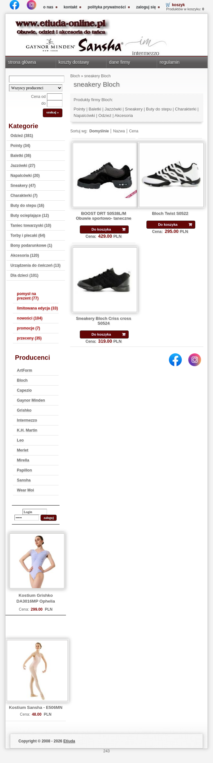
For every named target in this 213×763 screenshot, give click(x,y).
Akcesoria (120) (25, 255)
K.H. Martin (27, 430)
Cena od (38, 96)
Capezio (24, 390)
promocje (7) (28, 328)
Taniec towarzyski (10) (31, 225)
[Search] (36, 79)
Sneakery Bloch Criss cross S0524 (103, 321)
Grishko (24, 410)
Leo (20, 440)
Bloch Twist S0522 (170, 213)
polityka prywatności (107, 7)
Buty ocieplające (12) (30, 215)
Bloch (22, 380)
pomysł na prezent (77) (28, 295)
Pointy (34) (20, 145)
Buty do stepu (158, 109)
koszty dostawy (74, 62)
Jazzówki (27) (23, 165)
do (44, 103)
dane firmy (119, 62)
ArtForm (24, 370)
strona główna (22, 62)
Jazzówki (113, 109)
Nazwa (119, 131)
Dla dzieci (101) (25, 275)
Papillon (24, 470)
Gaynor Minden (31, 400)
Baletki (94, 109)
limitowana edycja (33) (37, 308)
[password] (26, 517)
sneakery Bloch (97, 76)
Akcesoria (124, 115)
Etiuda (69, 741)
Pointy (79, 109)
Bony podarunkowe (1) (31, 245)
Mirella (23, 460)
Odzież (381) (22, 135)
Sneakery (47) (23, 185)
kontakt (71, 7)
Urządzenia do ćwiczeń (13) (35, 265)
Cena (133, 131)
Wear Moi (25, 490)
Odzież (104, 115)
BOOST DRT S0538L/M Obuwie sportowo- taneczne (103, 216)
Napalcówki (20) (25, 175)
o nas (48, 7)
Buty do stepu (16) (27, 205)
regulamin (170, 62)
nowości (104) (29, 318)
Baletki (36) (21, 155)
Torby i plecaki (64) (28, 235)
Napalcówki (84, 115)
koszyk (178, 5)
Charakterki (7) (24, 195)
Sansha (24, 480)
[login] (35, 512)
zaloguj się (146, 7)
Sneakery (134, 109)
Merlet (22, 450)
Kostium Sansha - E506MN (35, 707)
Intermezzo (27, 420)
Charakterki (185, 109)
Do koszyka (101, 229)
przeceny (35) (29, 338)
